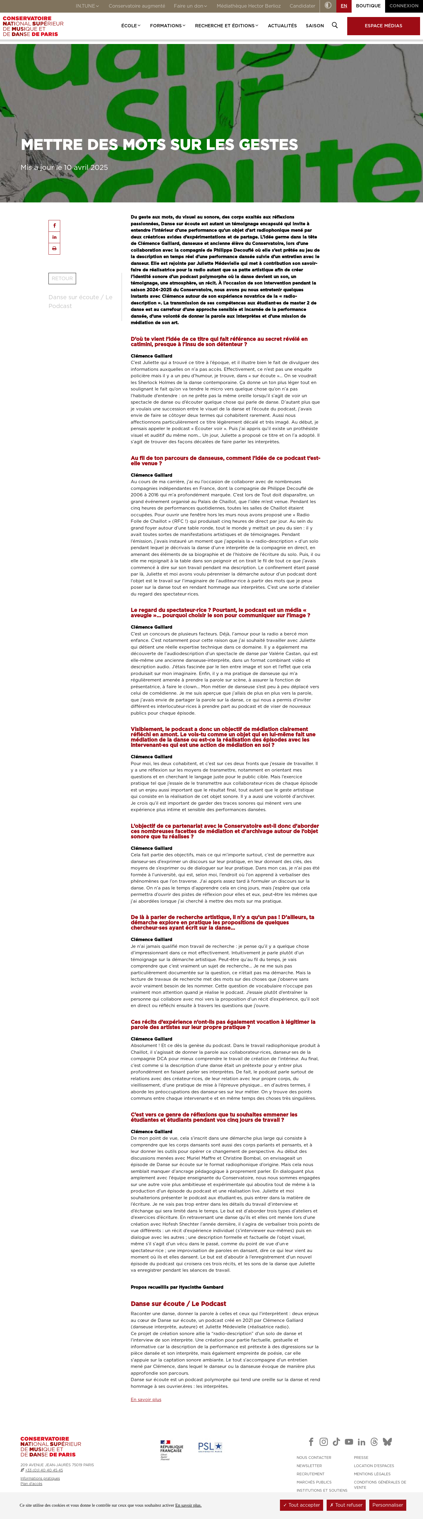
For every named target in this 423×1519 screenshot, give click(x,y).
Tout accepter (301, 1505)
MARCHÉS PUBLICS (314, 1482)
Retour (62, 278)
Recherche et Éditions (227, 26)
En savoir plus (146, 1400)
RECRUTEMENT (311, 1474)
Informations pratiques (40, 1478)
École (131, 26)
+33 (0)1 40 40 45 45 (44, 1470)
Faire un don (191, 6)
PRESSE (361, 1457)
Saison (315, 26)
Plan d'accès (31, 1484)
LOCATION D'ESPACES (374, 1466)
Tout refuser (346, 1505)
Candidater (302, 6)
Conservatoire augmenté (137, 6)
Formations (168, 26)
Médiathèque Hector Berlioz (249, 6)
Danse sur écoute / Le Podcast (80, 302)
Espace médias (383, 26)
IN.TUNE (88, 6)
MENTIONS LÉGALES (372, 1474)
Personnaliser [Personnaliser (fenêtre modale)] (387, 1505)
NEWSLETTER (309, 1466)
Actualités (282, 26)
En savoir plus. (188, 1505)
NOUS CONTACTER (314, 1457)
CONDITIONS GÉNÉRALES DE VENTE (380, 1485)
